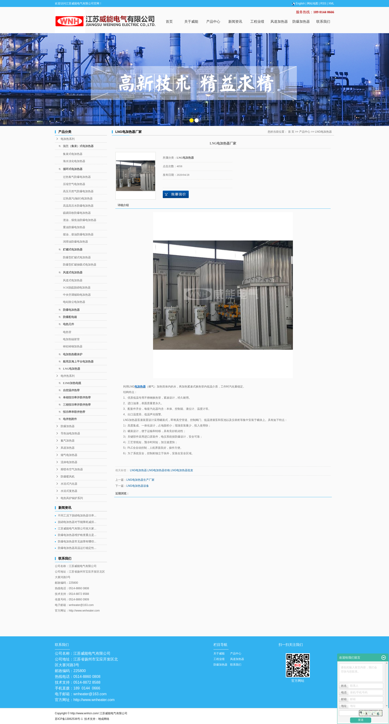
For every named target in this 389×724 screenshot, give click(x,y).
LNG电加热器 (71, 368)
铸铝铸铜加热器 (72, 346)
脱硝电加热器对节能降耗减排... (77, 522)
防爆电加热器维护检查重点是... (77, 535)
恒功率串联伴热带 (74, 411)
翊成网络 (103, 719)
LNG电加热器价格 (158, 470)
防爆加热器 (301, 21)
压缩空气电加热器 (74, 184)
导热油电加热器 (70, 433)
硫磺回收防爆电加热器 (77, 213)
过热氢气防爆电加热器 (77, 177)
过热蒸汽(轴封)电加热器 (78, 198)
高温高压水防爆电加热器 (78, 205)
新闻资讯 (235, 21)
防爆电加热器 (71, 309)
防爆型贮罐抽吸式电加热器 (79, 264)
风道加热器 (279, 21)
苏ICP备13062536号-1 (69, 719)
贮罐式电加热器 (72, 249)
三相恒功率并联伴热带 (77, 404)
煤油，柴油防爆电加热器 (78, 234)
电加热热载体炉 (72, 354)
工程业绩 (257, 21)
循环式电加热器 (72, 169)
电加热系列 (68, 139)
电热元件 (68, 324)
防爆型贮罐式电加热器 (77, 257)
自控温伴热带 (71, 390)
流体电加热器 (69, 462)
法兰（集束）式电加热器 (78, 146)
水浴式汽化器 (69, 483)
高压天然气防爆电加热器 (78, 191)
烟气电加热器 (69, 455)
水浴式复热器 (69, 491)
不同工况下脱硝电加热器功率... (77, 515)
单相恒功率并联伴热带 (77, 397)
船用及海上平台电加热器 (78, 361)
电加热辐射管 (71, 339)
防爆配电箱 (70, 317)
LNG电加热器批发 (182, 470)
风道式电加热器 (72, 272)
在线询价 (176, 194)
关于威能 (191, 21)
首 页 (291, 131)
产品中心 (213, 21)
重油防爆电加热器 (74, 227)
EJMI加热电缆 (72, 383)
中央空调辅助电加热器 (77, 294)
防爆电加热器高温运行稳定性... (77, 548)
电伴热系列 (68, 376)
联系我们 (323, 21)
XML (331, 3)
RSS (323, 3)
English (298, 3)
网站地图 (312, 3)
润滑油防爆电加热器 (75, 241)
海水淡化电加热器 (74, 161)
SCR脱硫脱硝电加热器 (77, 287)
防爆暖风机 (68, 476)
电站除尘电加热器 (74, 302)
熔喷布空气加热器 (72, 469)
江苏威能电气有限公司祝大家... (77, 528)
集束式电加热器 (72, 154)
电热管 (67, 332)
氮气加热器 (68, 440)
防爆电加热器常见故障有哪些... (77, 541)
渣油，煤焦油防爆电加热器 (79, 220)
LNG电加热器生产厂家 (140, 479)
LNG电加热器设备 (137, 485)
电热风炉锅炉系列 (72, 498)
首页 (169, 21)
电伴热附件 (70, 419)
